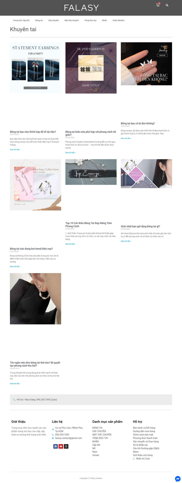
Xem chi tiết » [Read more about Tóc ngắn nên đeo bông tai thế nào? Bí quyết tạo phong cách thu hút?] (15, 384)
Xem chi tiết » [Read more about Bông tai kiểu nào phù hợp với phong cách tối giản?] (70, 153)
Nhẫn (104, 20)
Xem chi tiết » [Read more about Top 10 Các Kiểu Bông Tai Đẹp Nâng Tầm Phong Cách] (70, 244)
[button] (167, 5)
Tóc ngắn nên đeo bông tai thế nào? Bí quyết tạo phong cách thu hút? (35, 364)
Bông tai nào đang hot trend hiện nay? (31, 248)
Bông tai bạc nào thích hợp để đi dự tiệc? (33, 131)
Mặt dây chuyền (72, 20)
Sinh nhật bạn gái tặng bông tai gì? (140, 226)
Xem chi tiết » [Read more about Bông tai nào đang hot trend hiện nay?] (15, 267)
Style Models (118, 20)
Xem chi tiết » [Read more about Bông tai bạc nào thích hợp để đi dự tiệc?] (15, 150)
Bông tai (39, 20)
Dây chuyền (53, 20)
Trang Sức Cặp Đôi (21, 20)
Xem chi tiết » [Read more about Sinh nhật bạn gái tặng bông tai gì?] (126, 241)
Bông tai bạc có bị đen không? (138, 123)
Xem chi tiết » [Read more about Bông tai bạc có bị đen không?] (126, 138)
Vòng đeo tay (90, 20)
